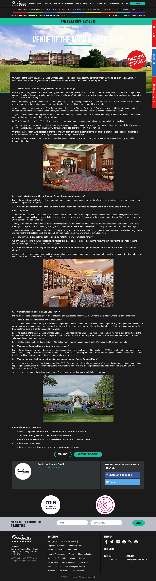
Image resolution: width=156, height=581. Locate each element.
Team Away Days (74, 545)
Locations (81, 3)
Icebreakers (122, 10)
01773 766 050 (115, 15)
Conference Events (55, 550)
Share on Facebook (119, 474)
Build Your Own (98, 3)
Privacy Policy (53, 562)
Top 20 (47, 3)
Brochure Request (54, 566)
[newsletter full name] (72, 522)
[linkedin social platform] (118, 541)
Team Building (21, 10)
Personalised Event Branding (59, 571)
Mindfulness (137, 10)
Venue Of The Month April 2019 (51, 15)
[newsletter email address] (106, 522)
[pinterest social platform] (124, 541)
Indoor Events (49, 10)
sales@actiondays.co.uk (134, 15)
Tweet (111, 482)
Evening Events (64, 10)
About (72, 558)
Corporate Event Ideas (56, 545)
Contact (137, 3)
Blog (125, 3)
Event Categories (63, 3)
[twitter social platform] (112, 541)
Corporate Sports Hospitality (75, 566)
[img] (107, 474)
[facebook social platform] (106, 541)
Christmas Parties (85, 554)
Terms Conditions (68, 562)
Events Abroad (71, 550)
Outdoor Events (35, 10)
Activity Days (93, 10)
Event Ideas (34, 3)
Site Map (82, 558)
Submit (138, 522)
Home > (14, 15)
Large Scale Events (68, 541)
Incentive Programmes (56, 554)
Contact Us (62, 558)
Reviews (114, 3)
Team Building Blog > (28, 15)
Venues (71, 554)
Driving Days (52, 541)
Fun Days (108, 10)
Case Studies (84, 562)
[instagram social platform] (136, 541)
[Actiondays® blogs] (130, 541)
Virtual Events (79, 10)
